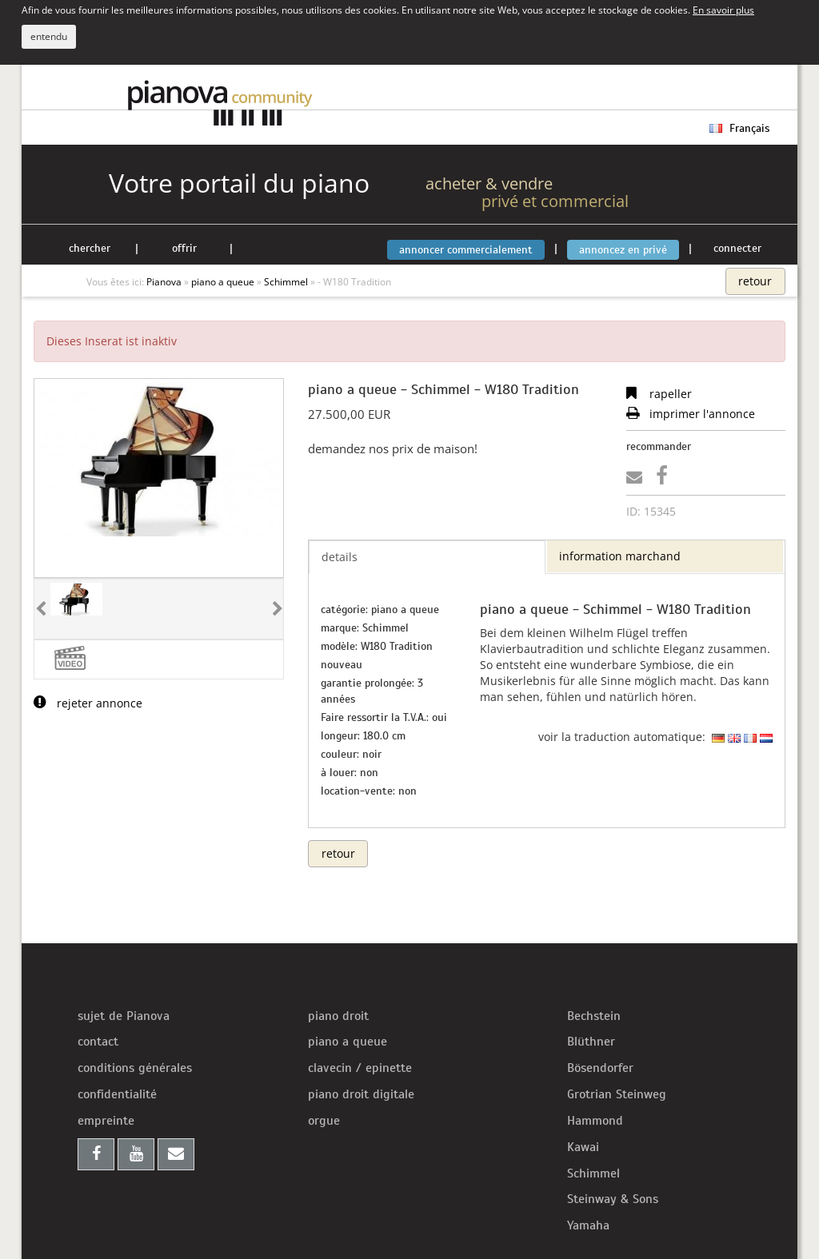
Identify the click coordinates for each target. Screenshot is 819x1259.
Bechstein (594, 1016)
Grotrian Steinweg (616, 1094)
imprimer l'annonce (690, 413)
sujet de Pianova (124, 1016)
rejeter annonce (88, 703)
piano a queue (347, 1042)
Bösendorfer (600, 1068)
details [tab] (340, 556)
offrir (184, 248)
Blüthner (591, 1042)
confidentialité (117, 1094)
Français (739, 128)
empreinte (106, 1121)
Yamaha (588, 1225)
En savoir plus (723, 9)
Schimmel (593, 1173)
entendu (48, 36)
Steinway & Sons (612, 1199)
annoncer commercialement (466, 250)
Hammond (595, 1121)
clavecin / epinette (360, 1068)
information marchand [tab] (620, 556)
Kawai (583, 1147)
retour (755, 281)
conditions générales (135, 1068)
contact (98, 1042)
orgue (324, 1121)
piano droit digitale (361, 1094)
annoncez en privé (623, 250)
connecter (737, 248)
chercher (89, 248)
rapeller (659, 393)
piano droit (338, 1016)
